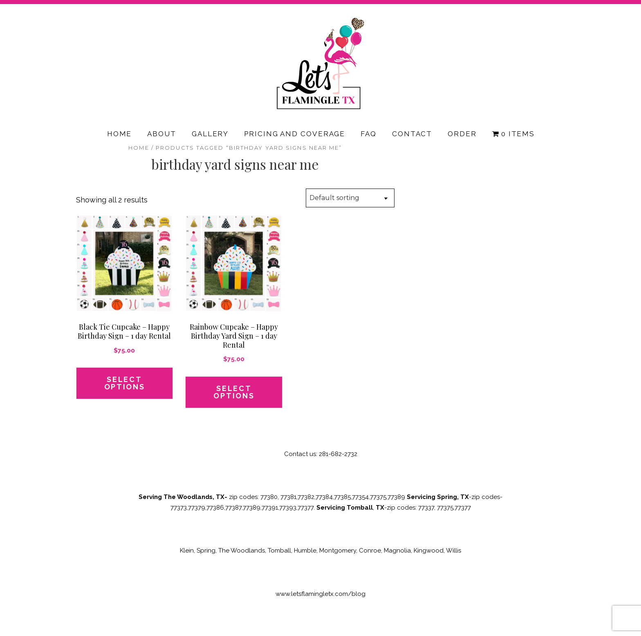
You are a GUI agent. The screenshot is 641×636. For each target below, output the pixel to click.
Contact (412, 134)
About (161, 134)
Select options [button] (124, 383)
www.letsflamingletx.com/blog (320, 594)
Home (119, 134)
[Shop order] (350, 198)
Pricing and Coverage (294, 134)
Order (462, 134)
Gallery (210, 134)
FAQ (369, 134)
